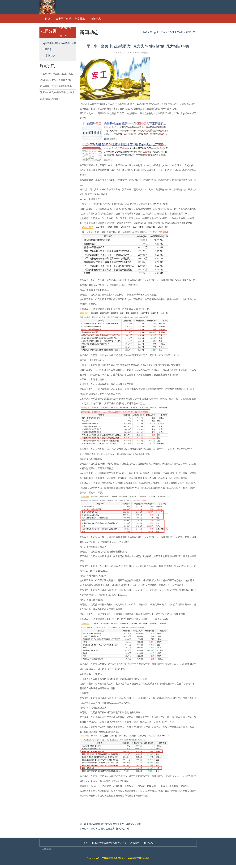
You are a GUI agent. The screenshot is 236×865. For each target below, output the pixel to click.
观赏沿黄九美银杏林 (50, 99)
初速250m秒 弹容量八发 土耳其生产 (56, 75)
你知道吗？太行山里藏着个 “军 (55, 80)
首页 (47, 18)
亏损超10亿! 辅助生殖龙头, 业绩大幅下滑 (109, 828)
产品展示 (79, 18)
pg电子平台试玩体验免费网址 (168, 32)
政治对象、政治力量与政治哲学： (57, 86)
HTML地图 (145, 858)
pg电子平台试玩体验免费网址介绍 (63, 20)
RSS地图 (136, 858)
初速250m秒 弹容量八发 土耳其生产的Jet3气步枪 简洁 (115, 824)
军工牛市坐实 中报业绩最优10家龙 (57, 92)
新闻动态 (95, 18)
